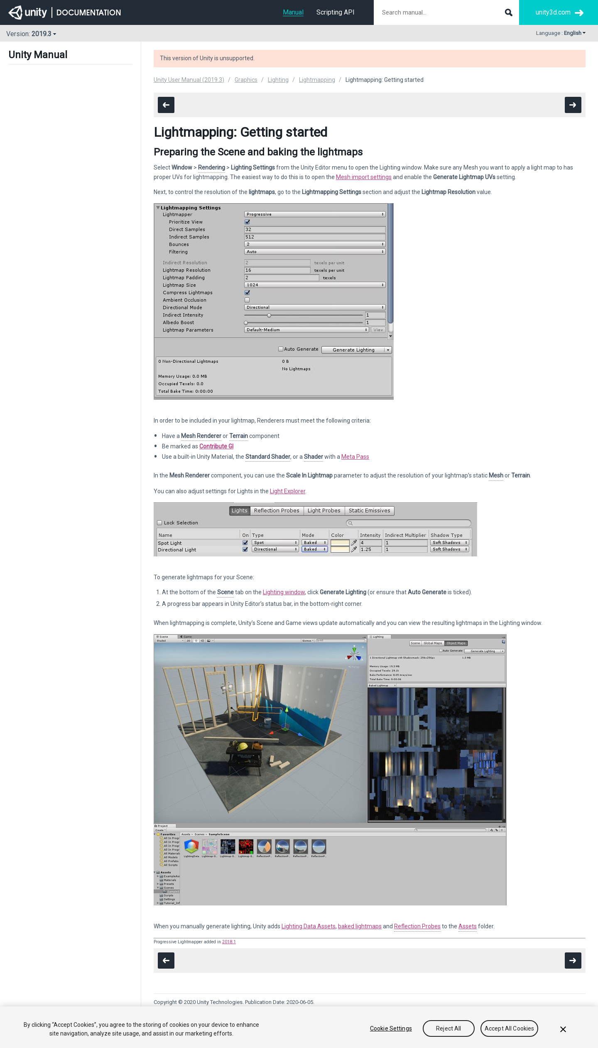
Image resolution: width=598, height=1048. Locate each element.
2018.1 (229, 942)
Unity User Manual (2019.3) (189, 79)
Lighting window (284, 592)
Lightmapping (317, 79)
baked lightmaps (360, 926)
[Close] (563, 1029)
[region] (299, 1027)
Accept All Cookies (509, 1028)
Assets (467, 926)
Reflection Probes (417, 926)
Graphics (246, 79)
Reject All (448, 1028)
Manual (293, 12)
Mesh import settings (364, 177)
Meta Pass (355, 456)
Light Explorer (287, 491)
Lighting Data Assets (309, 926)
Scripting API (335, 12)
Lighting (278, 79)
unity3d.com (553, 12)
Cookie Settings (391, 1028)
